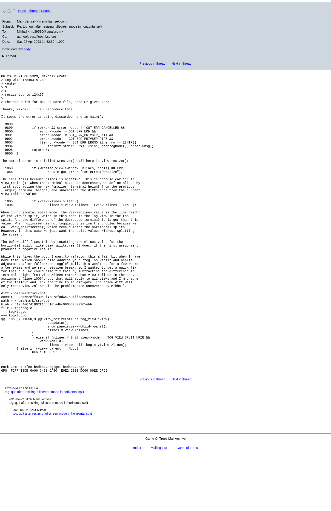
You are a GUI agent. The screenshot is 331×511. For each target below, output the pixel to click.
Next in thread (181, 63)
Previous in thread (153, 63)
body (27, 49)
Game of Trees (187, 503)
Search (46, 11)
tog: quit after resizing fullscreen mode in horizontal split (44, 448)
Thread (33, 11)
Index (22, 11)
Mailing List (159, 503)
